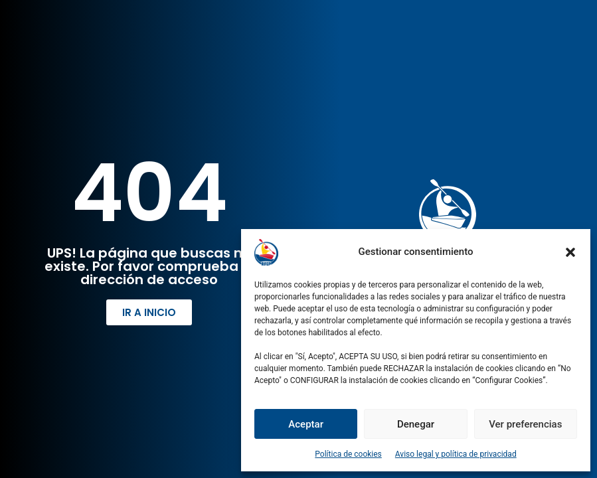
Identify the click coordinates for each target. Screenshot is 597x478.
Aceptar (305, 424)
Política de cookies (348, 454)
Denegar (415, 424)
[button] (570, 252)
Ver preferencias (525, 424)
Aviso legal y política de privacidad (456, 454)
